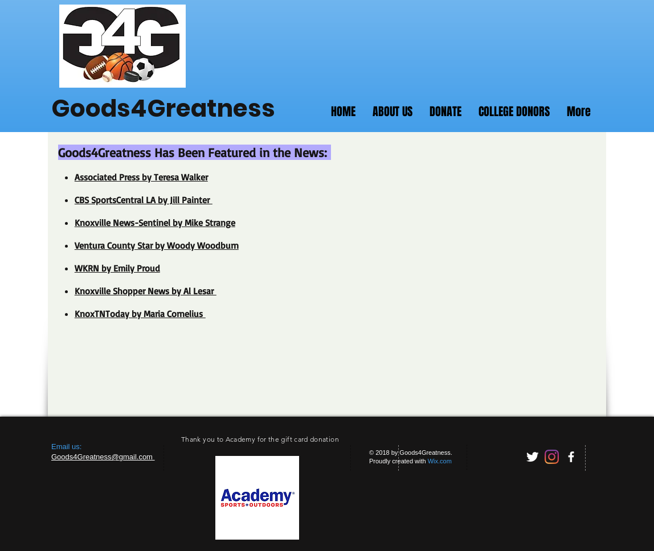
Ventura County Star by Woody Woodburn (157, 245)
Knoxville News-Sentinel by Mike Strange (155, 222)
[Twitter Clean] (532, 457)
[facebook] (571, 457)
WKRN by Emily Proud (117, 268)
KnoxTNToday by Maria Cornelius (140, 313)
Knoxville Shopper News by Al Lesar (145, 291)
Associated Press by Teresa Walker (141, 177)
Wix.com (440, 461)
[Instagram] (552, 457)
